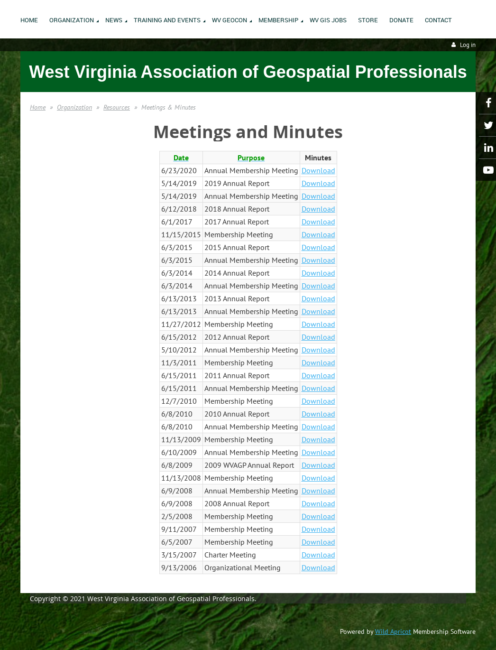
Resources (116, 107)
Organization (74, 107)
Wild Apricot (393, 631)
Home (38, 107)
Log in (468, 45)
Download (318, 170)
